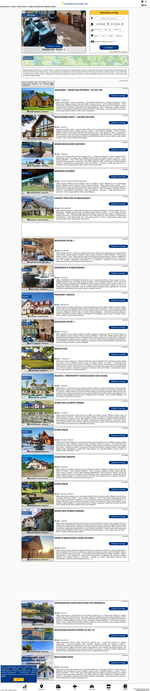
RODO (3, 676)
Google (33, 667)
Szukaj (109, 47)
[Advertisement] (75, 581)
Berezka (25, 92)
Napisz (147, 690)
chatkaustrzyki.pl (75, 3)
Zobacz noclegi (118, 95)
